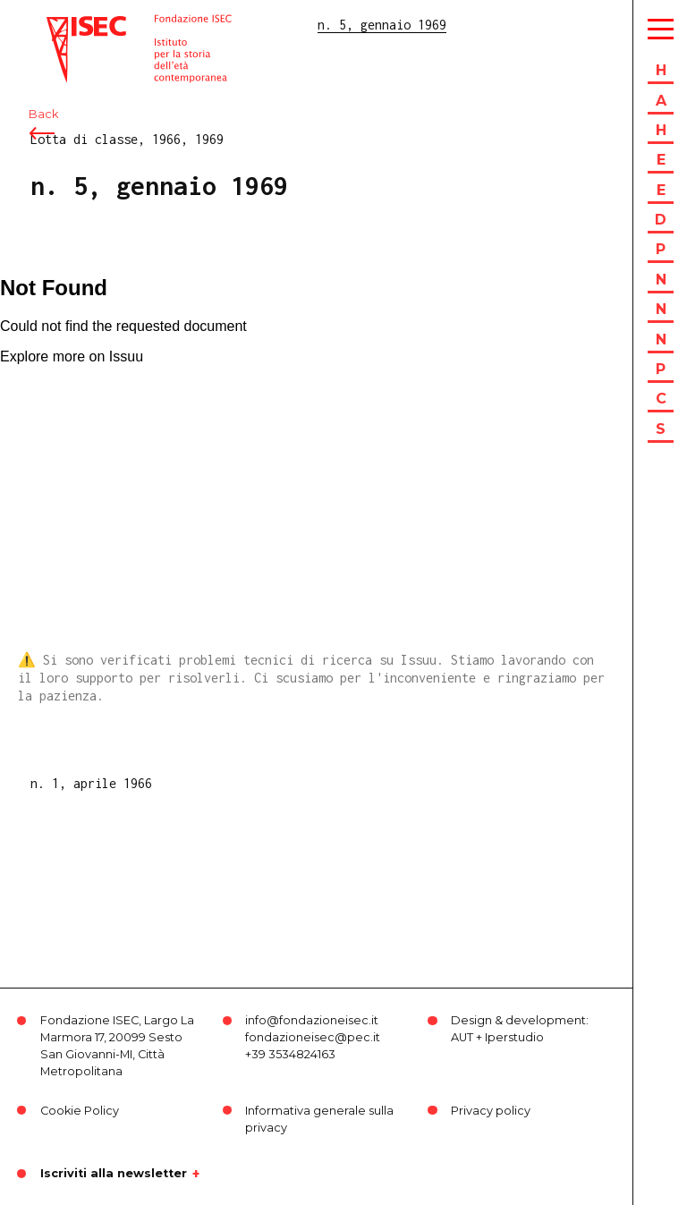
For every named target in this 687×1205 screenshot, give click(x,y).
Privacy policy (490, 1110)
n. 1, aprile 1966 (91, 783)
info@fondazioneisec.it (311, 1020)
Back (43, 114)
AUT (462, 1037)
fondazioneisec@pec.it (312, 1037)
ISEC (61, 24)
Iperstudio (514, 1037)
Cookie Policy (79, 1110)
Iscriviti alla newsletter (113, 1173)
